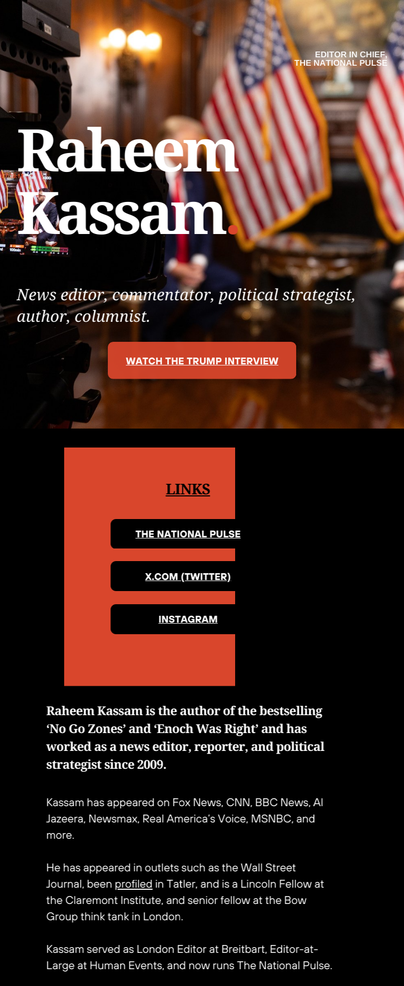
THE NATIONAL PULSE (177, 533)
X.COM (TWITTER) (177, 576)
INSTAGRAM (178, 619)
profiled (123, 884)
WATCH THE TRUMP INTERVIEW (202, 360)
